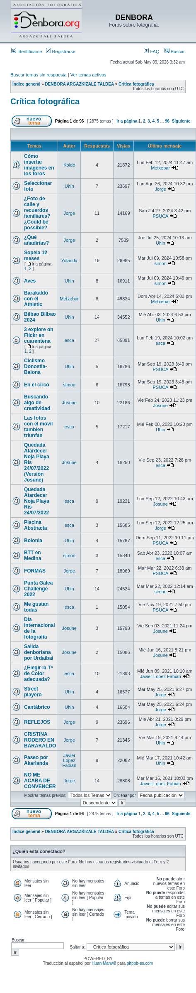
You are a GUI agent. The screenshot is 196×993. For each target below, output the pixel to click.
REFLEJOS (37, 722)
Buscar (175, 51)
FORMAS (35, 571)
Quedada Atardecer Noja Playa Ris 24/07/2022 (36, 501)
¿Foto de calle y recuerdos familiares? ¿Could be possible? (37, 213)
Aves (30, 281)
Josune (69, 402)
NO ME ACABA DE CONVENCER (40, 780)
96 (167, 121)
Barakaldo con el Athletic (36, 298)
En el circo (36, 385)
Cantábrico (37, 707)
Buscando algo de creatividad (37, 402)
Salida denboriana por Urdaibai (38, 652)
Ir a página (126, 121)
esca (69, 340)
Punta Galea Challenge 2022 (38, 588)
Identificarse (26, 51)
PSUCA (160, 216)
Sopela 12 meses (35, 255)
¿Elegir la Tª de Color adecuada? (38, 673)
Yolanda (69, 260)
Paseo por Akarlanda (36, 760)
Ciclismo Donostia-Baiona (35, 366)
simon (161, 263)
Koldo (69, 164)
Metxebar (160, 167)
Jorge (160, 189)
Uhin (69, 186)
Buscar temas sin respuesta (38, 74)
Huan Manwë (104, 963)
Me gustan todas (36, 607)
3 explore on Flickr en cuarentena (38, 335)
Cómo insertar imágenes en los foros (39, 165)
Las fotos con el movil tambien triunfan (38, 426)
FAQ (151, 51)
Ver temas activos (88, 74)
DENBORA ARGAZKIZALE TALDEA (79, 84)
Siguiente (181, 121)
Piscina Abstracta (35, 525)
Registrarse (60, 51)
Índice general (26, 84)
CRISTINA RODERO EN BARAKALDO (40, 740)
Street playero (33, 692)
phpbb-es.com (140, 963)
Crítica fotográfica (136, 84)
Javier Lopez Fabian (160, 676)
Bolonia (33, 540)
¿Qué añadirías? (36, 240)
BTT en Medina (32, 555)
